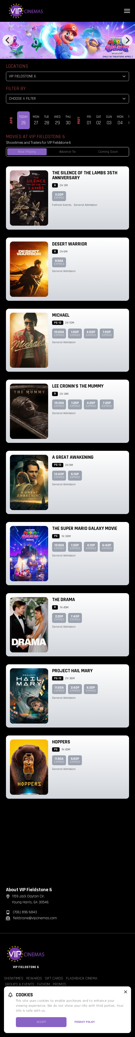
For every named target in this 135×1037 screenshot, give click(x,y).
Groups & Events (19, 984)
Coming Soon (108, 152)
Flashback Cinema (81, 978)
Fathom (43, 984)
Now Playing (27, 152)
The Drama (63, 599)
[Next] (127, 40)
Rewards (34, 978)
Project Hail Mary (72, 671)
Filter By (16, 88)
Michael (60, 315)
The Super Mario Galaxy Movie (84, 528)
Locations (17, 66)
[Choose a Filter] (67, 98)
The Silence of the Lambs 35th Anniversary (84, 175)
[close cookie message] (125, 991)
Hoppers (61, 742)
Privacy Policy (84, 1022)
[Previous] (7, 40)
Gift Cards (54, 978)
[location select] (67, 76)
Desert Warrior (69, 244)
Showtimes (13, 978)
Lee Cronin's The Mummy (77, 386)
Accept (41, 1022)
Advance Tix (67, 152)
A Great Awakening (73, 457)
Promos (59, 984)
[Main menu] (127, 11)
